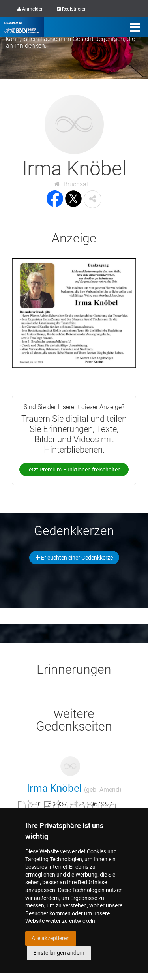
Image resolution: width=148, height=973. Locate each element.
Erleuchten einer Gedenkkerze (74, 557)
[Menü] (135, 27)
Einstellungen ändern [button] (58, 953)
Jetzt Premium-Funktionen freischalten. (74, 469)
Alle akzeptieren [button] (51, 938)
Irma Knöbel (74, 788)
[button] (92, 199)
